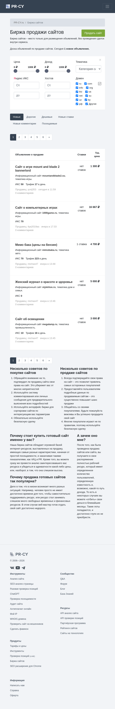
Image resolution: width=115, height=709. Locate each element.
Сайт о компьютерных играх (36, 207)
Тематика (81, 61)
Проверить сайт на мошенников (26, 624)
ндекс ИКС (21, 78)
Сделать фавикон (19, 629)
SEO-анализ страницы (21, 584)
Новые (16, 116)
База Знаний (67, 594)
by (89, 99)
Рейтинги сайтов (68, 628)
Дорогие (31, 116)
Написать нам (17, 685)
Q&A (62, 579)
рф (80, 103)
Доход (48, 61)
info (81, 87)
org (91, 87)
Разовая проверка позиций (24, 589)
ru (80, 83)
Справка (14, 690)
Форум (63, 584)
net (80, 95)
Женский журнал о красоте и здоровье (44, 281)
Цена (17, 61)
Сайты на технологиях (71, 633)
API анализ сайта (69, 613)
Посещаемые (49, 123)
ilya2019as (33, 226)
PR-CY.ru (19, 22)
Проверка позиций (22, 656)
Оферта (14, 695)
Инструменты (17, 651)
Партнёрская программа (73, 623)
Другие (93, 103)
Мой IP (13, 614)
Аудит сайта (16, 604)
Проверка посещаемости (23, 599)
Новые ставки (66, 116)
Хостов (49, 78)
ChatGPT (14, 594)
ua (90, 91)
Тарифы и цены (18, 646)
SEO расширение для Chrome (25, 666)
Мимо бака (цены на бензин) (36, 244)
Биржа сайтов (17, 661)
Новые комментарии (24, 123)
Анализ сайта (17, 579)
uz (80, 99)
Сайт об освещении (29, 319)
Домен (80, 78)
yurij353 (32, 189)
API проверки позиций (71, 618)
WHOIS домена (18, 619)
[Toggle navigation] (107, 6)
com (90, 83)
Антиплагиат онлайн (20, 609)
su (90, 95)
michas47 (33, 264)
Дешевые (47, 116)
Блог (62, 589)
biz (80, 91)
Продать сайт (93, 33)
